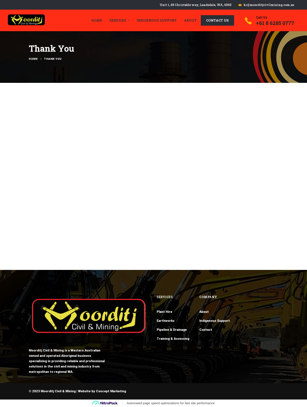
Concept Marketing (111, 391)
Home (33, 58)
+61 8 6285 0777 (275, 23)
